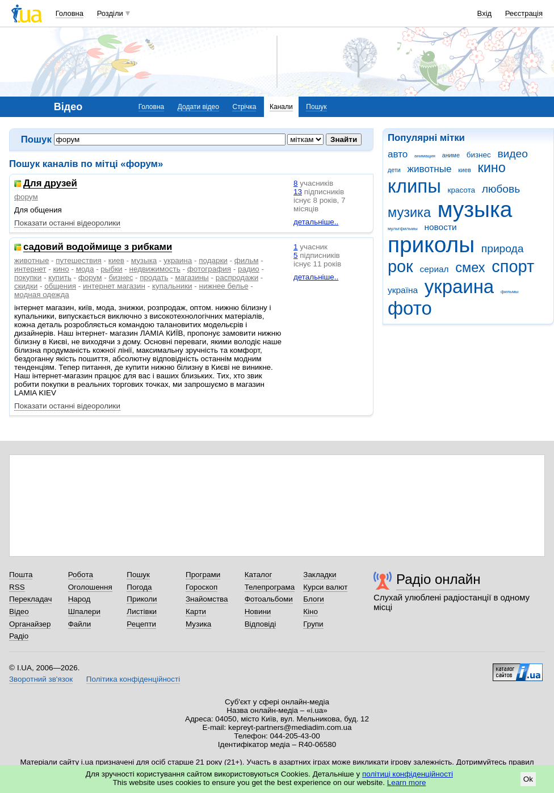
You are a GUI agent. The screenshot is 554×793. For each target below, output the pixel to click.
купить (60, 277)
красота (461, 190)
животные (430, 169)
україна (403, 290)
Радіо (18, 636)
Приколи (142, 599)
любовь (501, 189)
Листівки (142, 611)
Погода (139, 587)
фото (410, 308)
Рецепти (141, 624)
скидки (25, 286)
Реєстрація (524, 13)
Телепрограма (270, 587)
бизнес (479, 155)
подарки (213, 260)
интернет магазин (114, 286)
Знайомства (207, 599)
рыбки (111, 269)
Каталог (258, 574)
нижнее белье (224, 286)
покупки (27, 277)
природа (502, 248)
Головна (69, 13)
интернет (30, 269)
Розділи (110, 13)
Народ (79, 599)
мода (85, 269)
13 (297, 191)
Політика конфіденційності (133, 679)
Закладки (319, 574)
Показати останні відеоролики (67, 223)
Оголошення (90, 587)
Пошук (316, 107)
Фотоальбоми (269, 599)
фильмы (509, 291)
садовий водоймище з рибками (97, 247)
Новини (258, 611)
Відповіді (260, 624)
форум (26, 197)
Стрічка (244, 107)
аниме (451, 155)
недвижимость (155, 269)
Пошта (20, 574)
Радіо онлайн (438, 579)
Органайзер (30, 624)
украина (459, 286)
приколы (431, 244)
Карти (196, 611)
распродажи (237, 277)
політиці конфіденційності (407, 774)
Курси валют (325, 587)
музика (409, 212)
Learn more (406, 782)
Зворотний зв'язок (41, 679)
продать (154, 277)
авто (398, 154)
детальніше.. (315, 222)
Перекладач (30, 599)
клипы (414, 186)
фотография (209, 269)
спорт (513, 266)
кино (491, 167)
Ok (528, 779)
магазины (191, 277)
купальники (172, 286)
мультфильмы (403, 228)
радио (248, 269)
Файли (79, 624)
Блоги (313, 599)
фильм (246, 260)
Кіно (310, 611)
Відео (19, 611)
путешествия (79, 260)
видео (512, 154)
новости (440, 227)
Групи (313, 624)
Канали (281, 107)
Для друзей (50, 184)
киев (464, 169)
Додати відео (198, 107)
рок (400, 266)
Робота (80, 574)
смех (470, 267)
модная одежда (41, 294)
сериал (434, 269)
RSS (17, 587)
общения (60, 286)
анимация (424, 155)
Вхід (484, 13)
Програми (203, 574)
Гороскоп (201, 587)
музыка (475, 209)
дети (394, 169)
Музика (198, 624)
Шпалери (84, 611)
